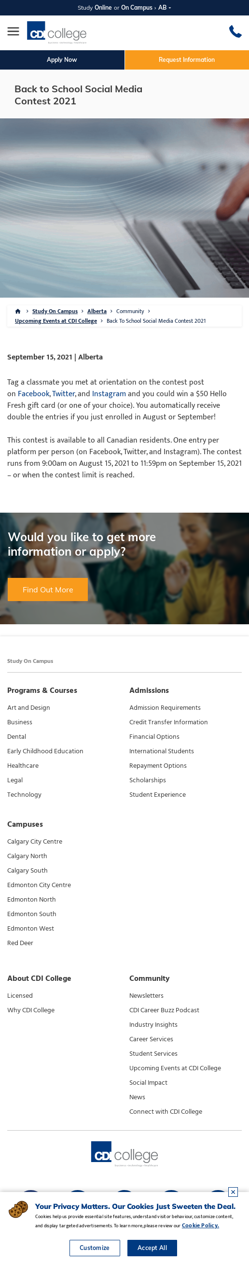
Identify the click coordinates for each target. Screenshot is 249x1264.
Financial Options (154, 737)
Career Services (151, 1039)
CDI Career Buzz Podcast (164, 1010)
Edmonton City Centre (39, 885)
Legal (15, 780)
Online (103, 7)
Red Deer (20, 943)
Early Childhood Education (45, 751)
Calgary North (27, 856)
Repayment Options (158, 765)
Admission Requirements (165, 708)
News (137, 1097)
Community (130, 311)
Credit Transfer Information (168, 722)
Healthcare (23, 765)
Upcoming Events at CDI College (56, 321)
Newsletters (146, 995)
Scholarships (147, 780)
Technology (24, 794)
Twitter (63, 394)
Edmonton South (31, 914)
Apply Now (62, 59)
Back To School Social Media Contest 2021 (156, 321)
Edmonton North (31, 899)
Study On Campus (55, 311)
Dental (16, 737)
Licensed (20, 995)
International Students (161, 751)
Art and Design (28, 708)
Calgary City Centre (34, 841)
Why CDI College (31, 1010)
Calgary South (27, 870)
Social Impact (148, 1082)
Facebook (33, 394)
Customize (95, 1247)
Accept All (152, 1247)
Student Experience (157, 794)
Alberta (97, 311)
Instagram (109, 394)
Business (19, 722)
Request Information (187, 59)
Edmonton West (30, 928)
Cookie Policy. (200, 1225)
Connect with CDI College (165, 1111)
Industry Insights (153, 1024)
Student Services (153, 1053)
